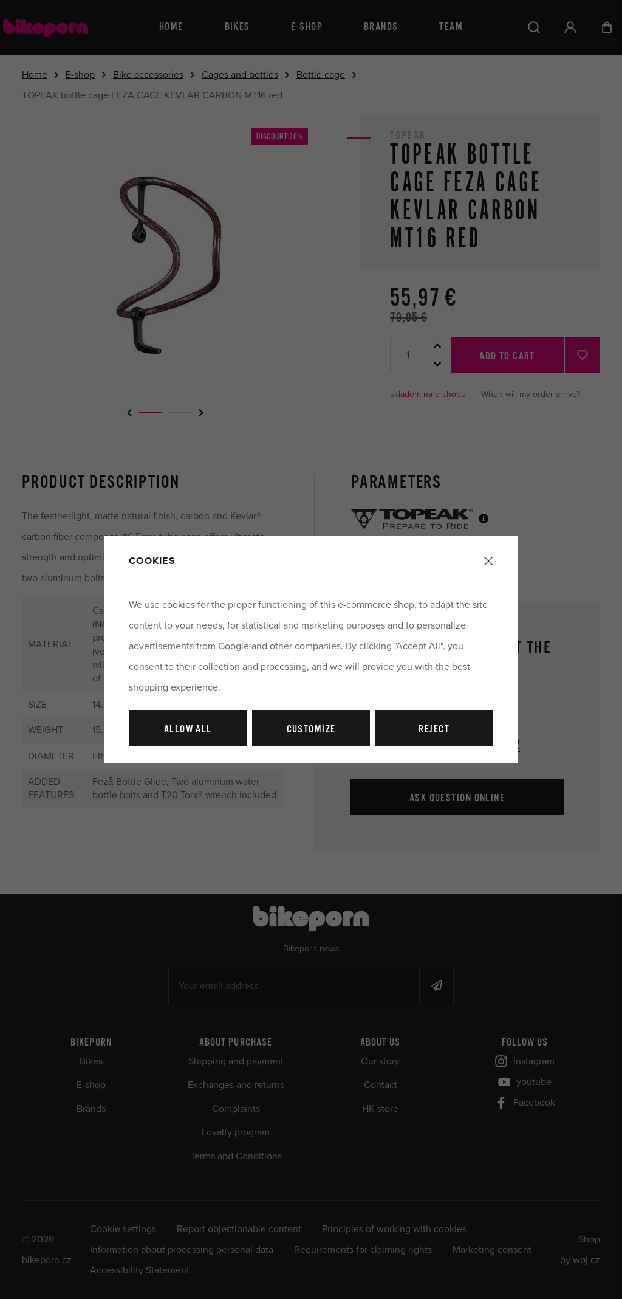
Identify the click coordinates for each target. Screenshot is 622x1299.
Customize (311, 729)
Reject (434, 729)
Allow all (188, 729)
